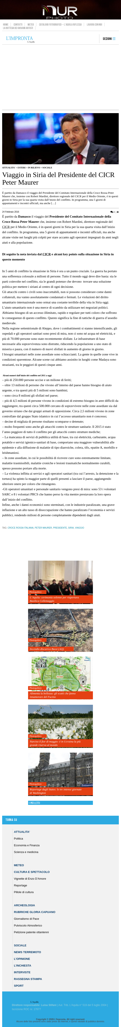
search (94, 39)
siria (71, 528)
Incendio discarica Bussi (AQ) (47, 649)
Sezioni (107, 39)
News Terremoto (27, 952)
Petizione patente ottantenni (31, 932)
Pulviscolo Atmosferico (28, 925)
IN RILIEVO (34, 167)
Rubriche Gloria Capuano (35, 912)
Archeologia (24, 905)
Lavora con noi (94, 24)
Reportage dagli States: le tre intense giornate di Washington (56, 791)
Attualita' (8, 167)
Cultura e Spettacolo (32, 872)
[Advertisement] (60, 77)
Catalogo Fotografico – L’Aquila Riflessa (60, 24)
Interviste (22, 972)
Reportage (20, 885)
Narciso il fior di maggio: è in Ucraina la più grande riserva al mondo (55, 743)
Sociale (47, 167)
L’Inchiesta (22, 965)
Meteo (31, 24)
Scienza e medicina (26, 852)
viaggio (79, 528)
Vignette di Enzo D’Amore (30, 878)
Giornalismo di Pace (26, 918)
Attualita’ (22, 831)
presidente (60, 528)
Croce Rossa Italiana (20, 528)
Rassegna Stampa (28, 979)
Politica (18, 838)
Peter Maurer (43, 528)
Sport (19, 985)
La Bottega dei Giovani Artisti (18, 28)
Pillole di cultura (24, 892)
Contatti (18, 24)
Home (5, 24)
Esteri (21, 167)
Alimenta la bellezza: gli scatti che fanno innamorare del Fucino (53, 695)
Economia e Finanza (27, 845)
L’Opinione (22, 958)
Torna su (11, 820)
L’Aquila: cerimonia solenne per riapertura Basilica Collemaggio (54, 599)
